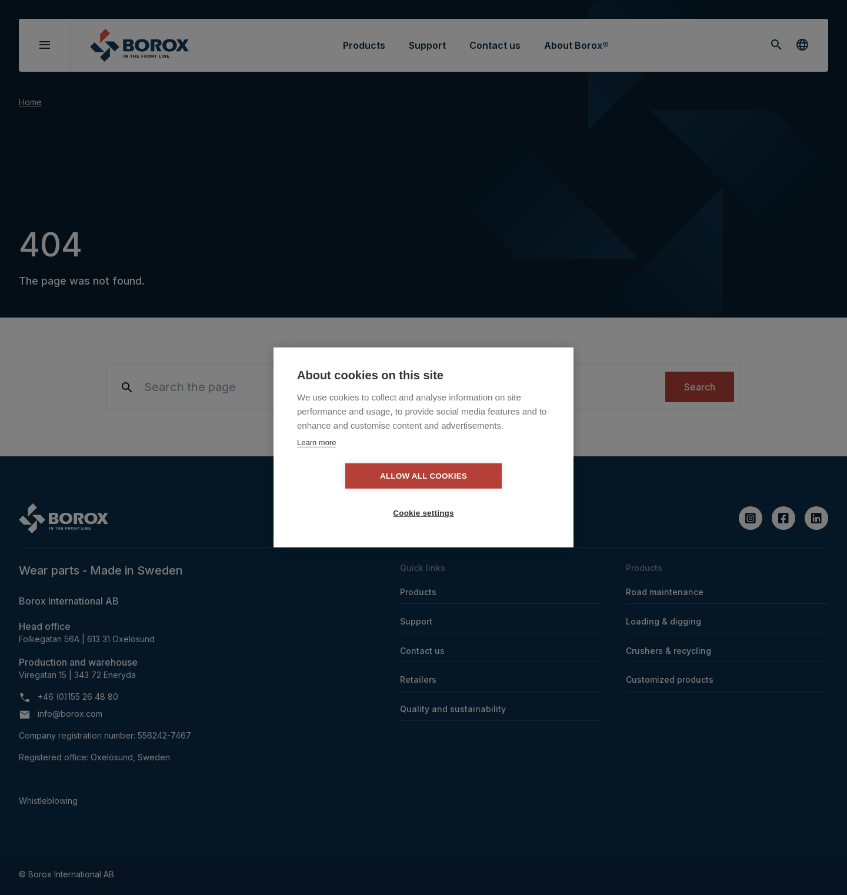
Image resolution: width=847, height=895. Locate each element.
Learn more (316, 460)
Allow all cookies (355, 494)
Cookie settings (491, 494)
